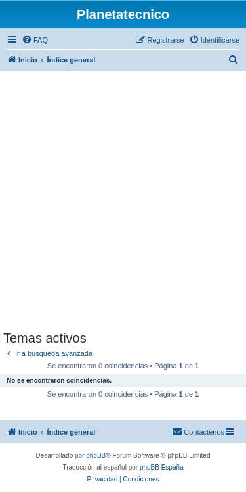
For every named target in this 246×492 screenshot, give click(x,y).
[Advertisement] (123, 201)
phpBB (96, 455)
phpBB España (162, 467)
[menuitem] (35, 40)
